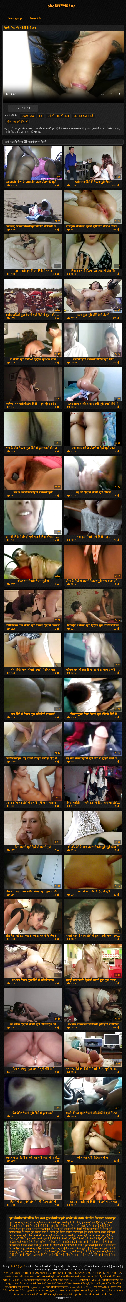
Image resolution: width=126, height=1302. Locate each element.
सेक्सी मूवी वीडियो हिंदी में (54, 1235)
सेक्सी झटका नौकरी (84, 115)
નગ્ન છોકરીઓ (86, 1276)
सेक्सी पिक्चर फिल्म (61, 1280)
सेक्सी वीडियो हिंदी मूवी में (95, 1241)
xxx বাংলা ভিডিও (44, 1273)
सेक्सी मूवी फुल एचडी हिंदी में (86, 1232)
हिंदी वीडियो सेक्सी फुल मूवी (112, 1280)
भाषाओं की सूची (87, 1290)
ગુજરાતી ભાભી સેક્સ (81, 1273)
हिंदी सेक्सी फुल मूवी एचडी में (79, 1254)
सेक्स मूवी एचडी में (78, 1225)
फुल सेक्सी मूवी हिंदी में (92, 1222)
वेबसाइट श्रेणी (35, 18)
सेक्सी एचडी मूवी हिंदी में (100, 1225)
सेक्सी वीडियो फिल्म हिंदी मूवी (57, 1287)
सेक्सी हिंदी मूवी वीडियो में (39, 1245)
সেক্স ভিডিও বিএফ (101, 1287)
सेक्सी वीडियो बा (98, 1273)
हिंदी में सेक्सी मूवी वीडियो (79, 1251)
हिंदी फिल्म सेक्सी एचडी (62, 1273)
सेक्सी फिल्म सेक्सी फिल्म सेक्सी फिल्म (57, 1283)
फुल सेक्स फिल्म (81, 1294)
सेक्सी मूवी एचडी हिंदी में (65, 1228)
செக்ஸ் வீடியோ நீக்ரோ (80, 1287)
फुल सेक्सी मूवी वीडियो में (68, 1222)
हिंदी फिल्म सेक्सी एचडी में (65, 1245)
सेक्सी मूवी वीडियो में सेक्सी (29, 1235)
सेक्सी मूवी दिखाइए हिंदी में (89, 1228)
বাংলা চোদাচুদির (73, 1290)
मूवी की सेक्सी (37, 1294)
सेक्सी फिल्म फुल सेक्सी (70, 1276)
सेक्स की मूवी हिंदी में (17, 121)
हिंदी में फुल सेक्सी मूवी (26, 1248)
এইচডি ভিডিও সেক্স (17, 1280)
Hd (40, 115)
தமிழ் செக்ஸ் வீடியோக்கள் (19, 1283)
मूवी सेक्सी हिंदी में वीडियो (37, 1225)
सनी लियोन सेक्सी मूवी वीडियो (48, 1276)
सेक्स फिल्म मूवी (28, 1273)
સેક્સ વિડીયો (94, 1280)
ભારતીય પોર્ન (106, 1294)
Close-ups (28, 115)
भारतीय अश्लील (101, 1290)
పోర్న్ (49, 1280)
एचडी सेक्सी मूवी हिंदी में (20, 1222)
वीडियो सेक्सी (94, 1294)
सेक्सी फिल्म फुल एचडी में (21, 1228)
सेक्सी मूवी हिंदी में (104, 1235)
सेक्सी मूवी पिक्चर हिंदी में (36, 1232)
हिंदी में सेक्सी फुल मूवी (97, 1248)
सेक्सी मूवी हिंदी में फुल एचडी (22, 1238)
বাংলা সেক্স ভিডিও (12, 1273)
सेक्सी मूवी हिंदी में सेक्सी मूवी (75, 1238)
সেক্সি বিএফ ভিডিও (27, 1276)
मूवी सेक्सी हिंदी (109, 1276)
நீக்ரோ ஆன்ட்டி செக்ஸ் (53, 1290)
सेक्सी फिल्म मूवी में (43, 1228)
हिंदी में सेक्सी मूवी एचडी (32, 1251)
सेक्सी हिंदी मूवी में (63, 5)
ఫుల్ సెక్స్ (98, 1276)
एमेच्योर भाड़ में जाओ (58, 115)
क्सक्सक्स (84, 1280)
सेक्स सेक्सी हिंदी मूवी (81, 1283)
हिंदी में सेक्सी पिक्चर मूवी (50, 1248)
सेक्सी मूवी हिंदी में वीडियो (49, 1238)
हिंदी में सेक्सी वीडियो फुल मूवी (26, 1254)
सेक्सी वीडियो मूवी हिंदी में (45, 1241)
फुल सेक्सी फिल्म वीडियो (36, 1280)
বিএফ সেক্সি (95, 1283)
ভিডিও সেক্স (26, 1294)
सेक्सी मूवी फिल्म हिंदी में (61, 1232)
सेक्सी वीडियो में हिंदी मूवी (70, 1241)
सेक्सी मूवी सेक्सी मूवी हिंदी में (81, 1235)
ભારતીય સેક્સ (11, 1276)
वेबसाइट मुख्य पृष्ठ (15, 18)
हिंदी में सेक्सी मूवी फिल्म (55, 1251)
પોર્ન (119, 1273)
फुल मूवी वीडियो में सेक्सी (44, 1222)
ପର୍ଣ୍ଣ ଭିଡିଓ (68, 1294)
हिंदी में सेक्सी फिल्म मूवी (74, 1248)
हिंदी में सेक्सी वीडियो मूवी (53, 1254)
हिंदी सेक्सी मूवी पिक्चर (53, 1294)
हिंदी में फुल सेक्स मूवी (88, 1245)
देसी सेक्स (37, 1283)
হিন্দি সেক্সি (74, 1280)
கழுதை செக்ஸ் (37, 1287)
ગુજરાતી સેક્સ (34, 1290)
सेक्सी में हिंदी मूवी (98, 1238)
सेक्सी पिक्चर (111, 1273)
